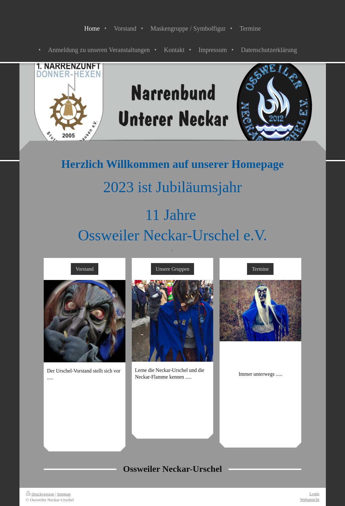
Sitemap (64, 494)
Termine (260, 269)
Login (314, 493)
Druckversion (40, 494)
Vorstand (85, 269)
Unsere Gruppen (172, 269)
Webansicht (309, 499)
